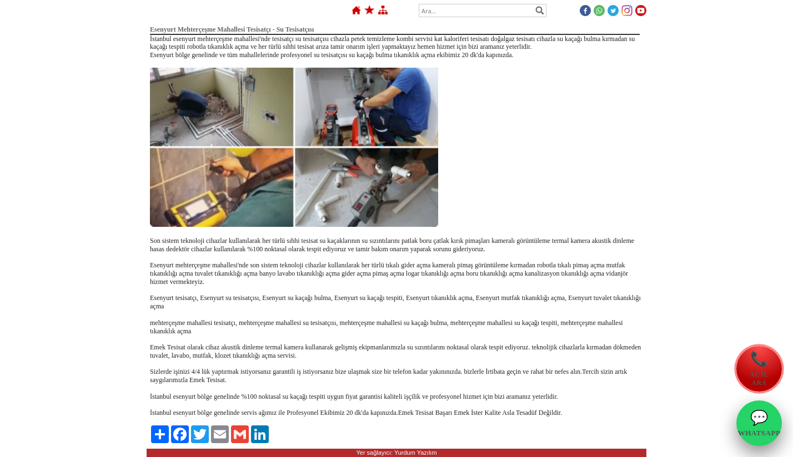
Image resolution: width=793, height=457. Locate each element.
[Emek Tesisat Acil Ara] (759, 369)
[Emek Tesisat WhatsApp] (759, 423)
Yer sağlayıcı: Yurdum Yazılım (396, 452)
